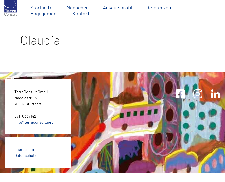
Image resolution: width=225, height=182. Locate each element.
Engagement (44, 13)
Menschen (77, 7)
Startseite (41, 7)
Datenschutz (25, 155)
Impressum (24, 149)
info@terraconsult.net (33, 122)
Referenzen (158, 7)
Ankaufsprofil (117, 7)
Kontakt (81, 13)
